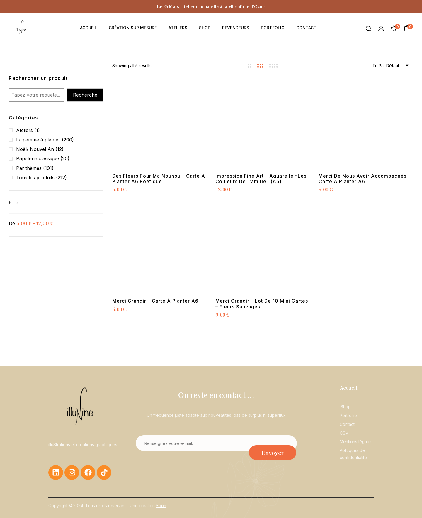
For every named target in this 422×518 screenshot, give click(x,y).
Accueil (349, 387)
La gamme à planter (38, 140)
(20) (64, 158)
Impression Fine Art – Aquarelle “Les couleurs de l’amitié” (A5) (261, 178)
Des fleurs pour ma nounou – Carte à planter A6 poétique (158, 178)
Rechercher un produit (38, 78)
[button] (406, 27)
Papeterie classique (37, 158)
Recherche (85, 95)
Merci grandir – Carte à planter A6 (155, 301)
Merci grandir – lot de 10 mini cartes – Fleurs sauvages (261, 303)
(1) (37, 130)
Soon (161, 505)
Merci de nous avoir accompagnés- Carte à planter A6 (364, 178)
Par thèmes (29, 168)
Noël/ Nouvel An (35, 149)
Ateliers (24, 130)
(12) (59, 149)
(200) (68, 140)
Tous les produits (35, 177)
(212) (61, 177)
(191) (48, 168)
